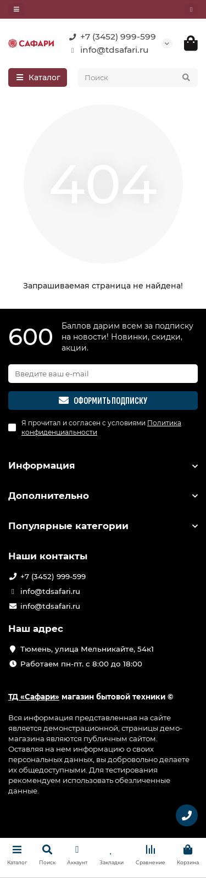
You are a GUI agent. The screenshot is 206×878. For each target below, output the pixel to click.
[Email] (103, 373)
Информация (103, 465)
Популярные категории (103, 525)
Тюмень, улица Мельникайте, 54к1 (87, 648)
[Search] (138, 77)
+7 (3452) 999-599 (110, 37)
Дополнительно (103, 495)
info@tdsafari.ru (107, 50)
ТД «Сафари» (33, 696)
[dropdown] (16, 9)
